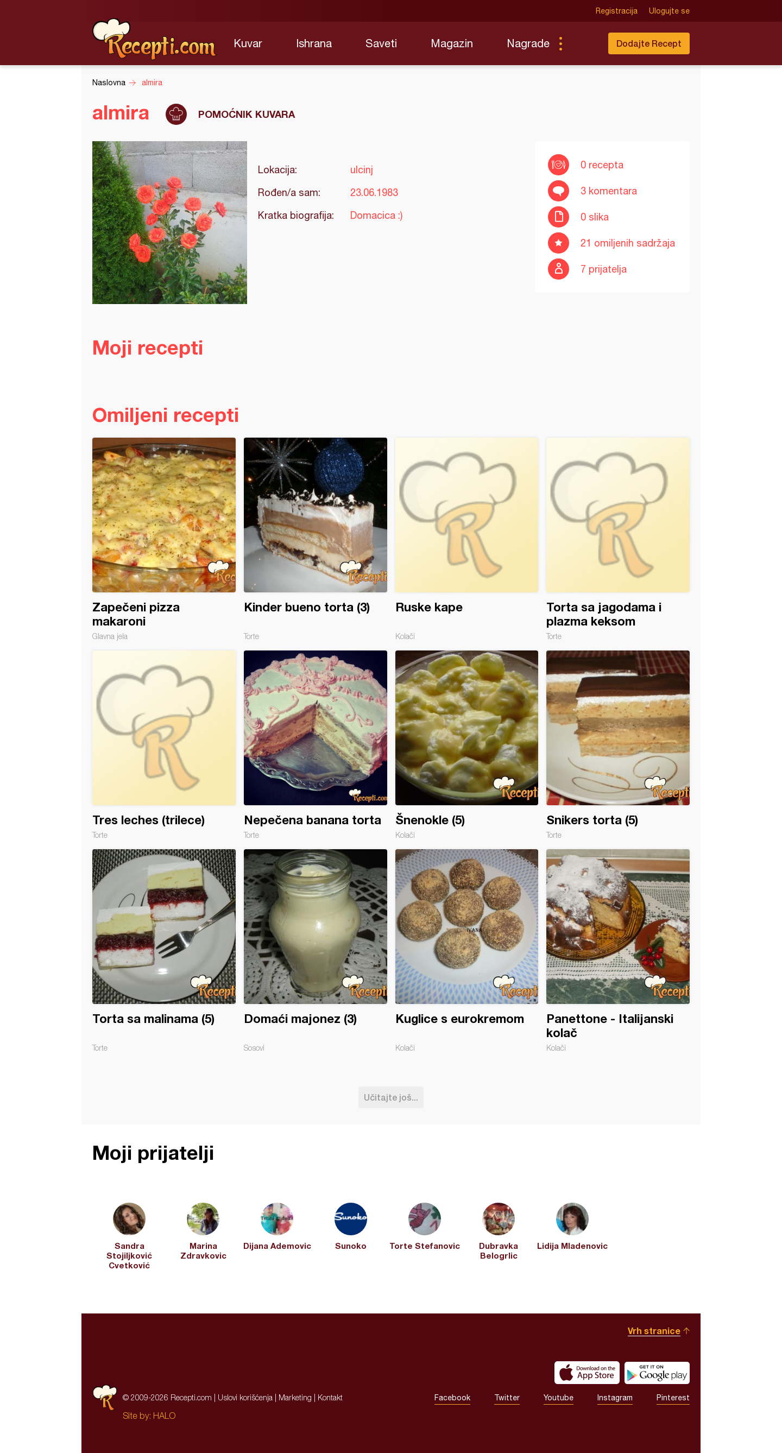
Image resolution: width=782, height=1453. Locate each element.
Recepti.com (154, 39)
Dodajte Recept (649, 43)
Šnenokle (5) (467, 744)
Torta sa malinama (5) (164, 950)
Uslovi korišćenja (245, 1397)
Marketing (295, 1397)
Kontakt (330, 1397)
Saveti (381, 43)
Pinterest (673, 1397)
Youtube (558, 1397)
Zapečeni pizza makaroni (164, 539)
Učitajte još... (391, 1097)
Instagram (615, 1397)
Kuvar (248, 43)
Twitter (507, 1397)
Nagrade (528, 43)
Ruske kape (467, 539)
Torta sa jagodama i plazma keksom (618, 539)
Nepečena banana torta (315, 744)
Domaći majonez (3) (315, 950)
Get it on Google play (657, 1372)
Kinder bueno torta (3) (315, 539)
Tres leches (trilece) (164, 744)
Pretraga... (582, 43)
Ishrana (314, 43)
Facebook (452, 1397)
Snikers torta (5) (618, 744)
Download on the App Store (587, 1372)
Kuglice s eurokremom (467, 950)
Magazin (452, 43)
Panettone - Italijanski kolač (618, 950)
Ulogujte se (669, 11)
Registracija (617, 11)
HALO (164, 1415)
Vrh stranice (654, 1330)
